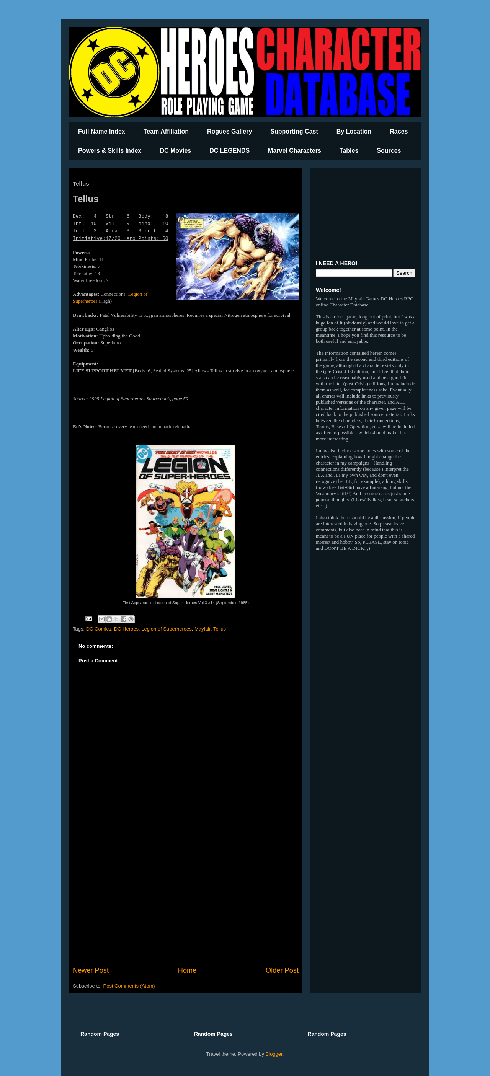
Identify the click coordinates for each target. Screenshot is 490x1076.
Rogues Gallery (229, 131)
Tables (349, 150)
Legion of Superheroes (166, 629)
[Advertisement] (186, 902)
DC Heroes (126, 629)
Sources (389, 150)
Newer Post (91, 970)
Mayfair (202, 629)
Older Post (282, 970)
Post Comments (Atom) (129, 986)
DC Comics (98, 629)
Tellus (219, 629)
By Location (354, 131)
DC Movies (175, 150)
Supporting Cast (294, 131)
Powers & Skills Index (109, 150)
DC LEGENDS (229, 150)
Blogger (274, 1054)
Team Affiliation (166, 131)
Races (399, 131)
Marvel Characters (294, 150)
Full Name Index (101, 131)
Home (187, 970)
